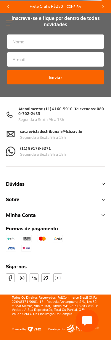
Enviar (55, 77)
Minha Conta (55, 215)
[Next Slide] (102, 6)
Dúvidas (55, 183)
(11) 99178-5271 (35, 148)
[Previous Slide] (8, 6)
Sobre (55, 199)
